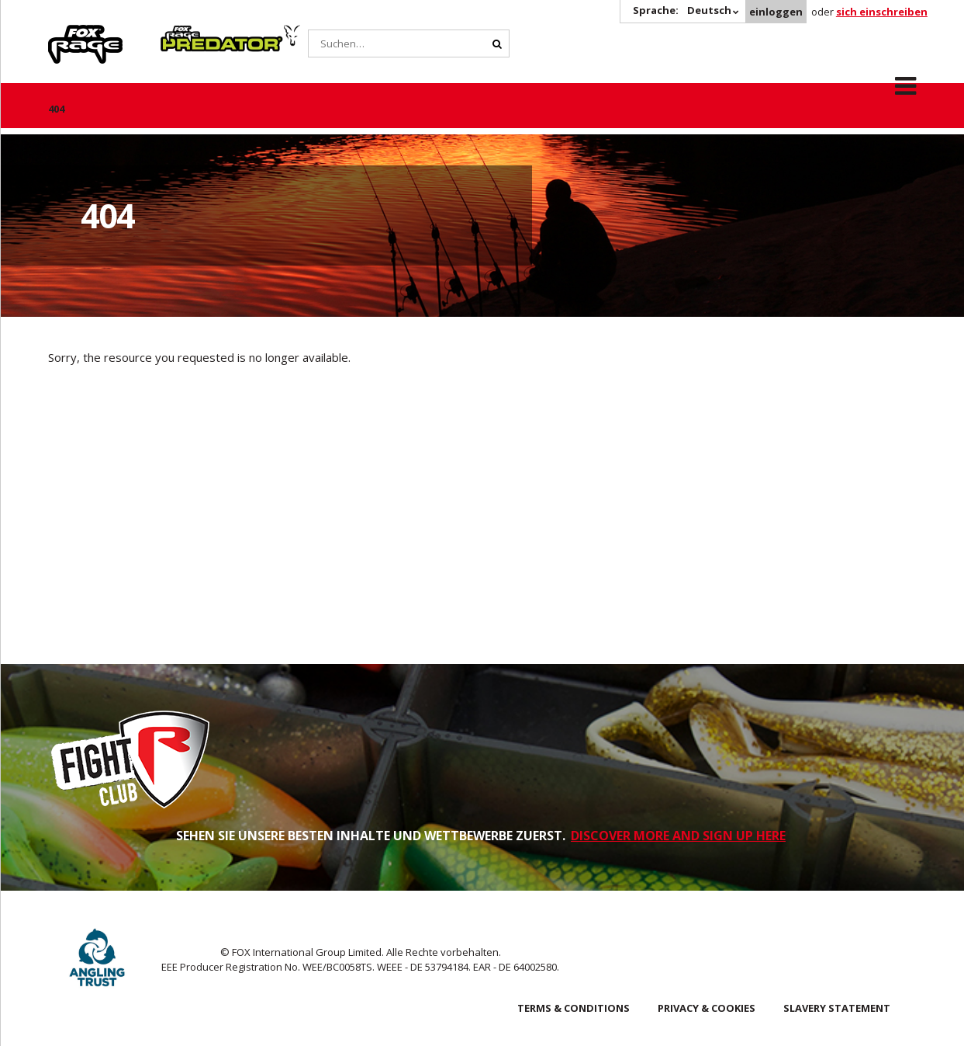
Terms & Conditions (573, 1008)
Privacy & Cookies (706, 1008)
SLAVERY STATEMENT (836, 1008)
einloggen (776, 12)
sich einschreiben (882, 12)
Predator (186, 33)
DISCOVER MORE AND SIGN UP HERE (678, 835)
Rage (63, 33)
